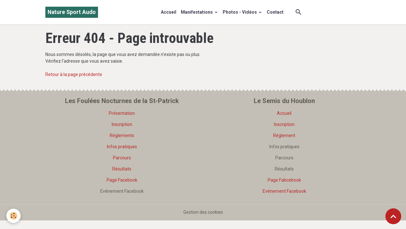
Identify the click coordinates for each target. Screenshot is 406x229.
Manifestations (197, 12)
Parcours (122, 157)
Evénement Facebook (284, 191)
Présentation (122, 113)
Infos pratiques (122, 146)
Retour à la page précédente (73, 74)
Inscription (122, 124)
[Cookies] (13, 216)
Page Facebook (122, 180)
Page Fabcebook (284, 180)
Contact (275, 12)
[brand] (71, 12)
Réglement (284, 135)
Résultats (121, 168)
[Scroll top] (393, 216)
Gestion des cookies (203, 212)
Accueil (168, 12)
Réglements (122, 135)
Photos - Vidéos (240, 12)
